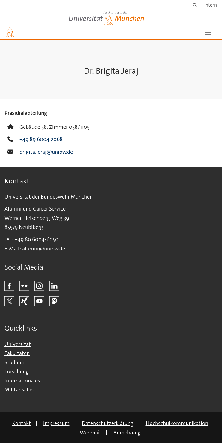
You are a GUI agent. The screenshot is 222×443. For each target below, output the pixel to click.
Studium (14, 362)
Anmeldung (127, 432)
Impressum (56, 423)
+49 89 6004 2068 (41, 139)
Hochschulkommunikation (177, 423)
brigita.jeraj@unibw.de (46, 151)
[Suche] (195, 5)
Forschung (16, 371)
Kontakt (21, 423)
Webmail (90, 432)
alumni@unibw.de (43, 248)
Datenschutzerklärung (108, 423)
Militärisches (19, 389)
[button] (209, 32)
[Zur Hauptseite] (9, 32)
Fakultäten (17, 353)
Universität (17, 344)
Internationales (22, 380)
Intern (210, 5)
